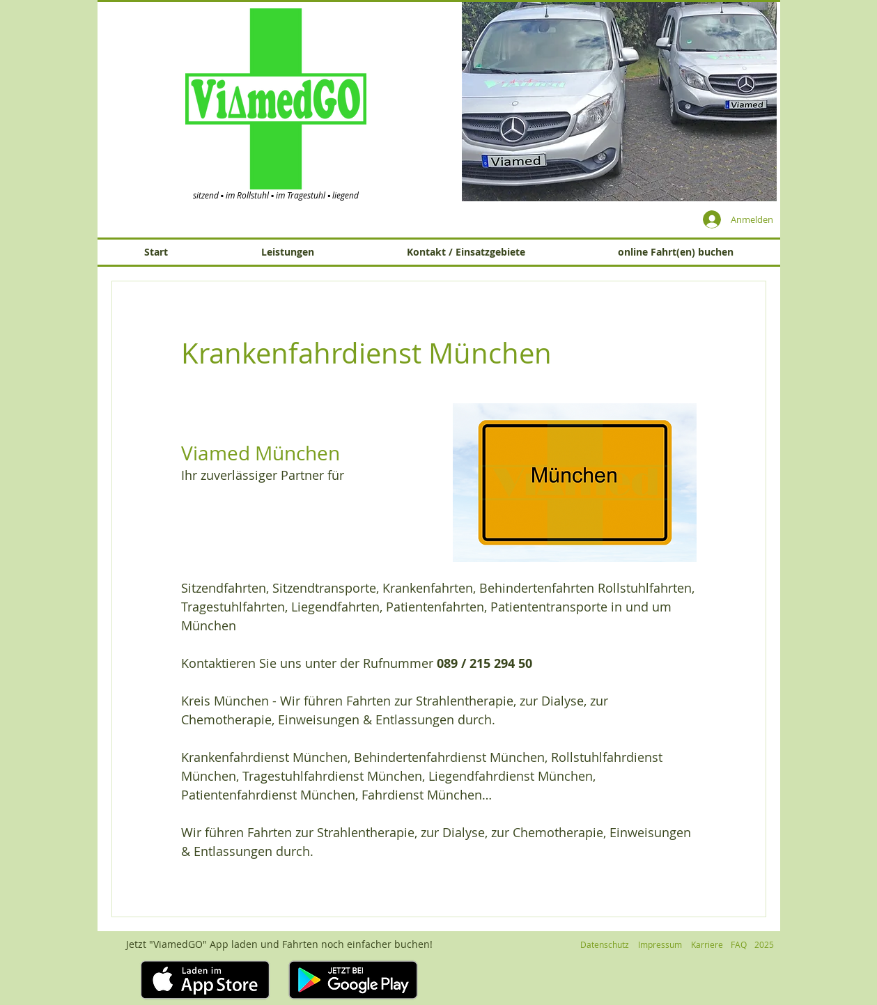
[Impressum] (660, 945)
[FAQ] (739, 945)
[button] (619, 101)
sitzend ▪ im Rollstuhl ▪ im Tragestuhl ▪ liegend (276, 195)
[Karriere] (707, 945)
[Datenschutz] (604, 945)
